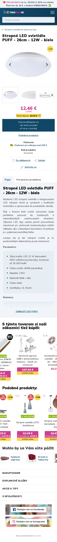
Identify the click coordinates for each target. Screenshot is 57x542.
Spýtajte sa (30, 167)
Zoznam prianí (40, 12)
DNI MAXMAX (13, 2)
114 (20, 336)
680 (20, 396)
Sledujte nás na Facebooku (30, 510)
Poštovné (29, 142)
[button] (10, 64)
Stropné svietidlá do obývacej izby (20, 29)
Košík (45, 12)
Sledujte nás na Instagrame (30, 523)
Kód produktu (28, 150)
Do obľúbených (23, 160)
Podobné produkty (28, 135)
